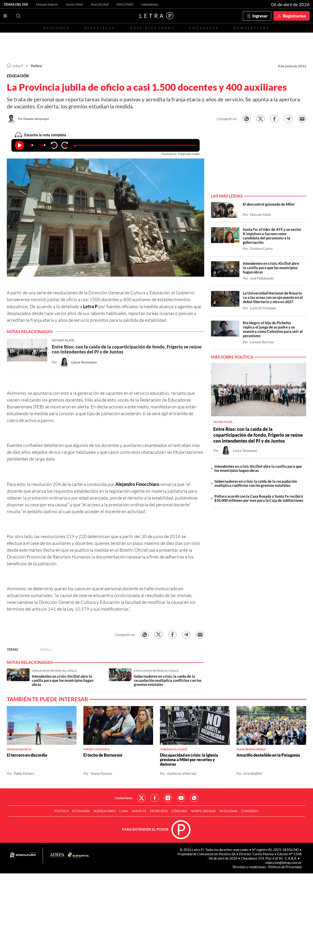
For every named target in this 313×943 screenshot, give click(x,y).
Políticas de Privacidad (284, 867)
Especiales (99, 28)
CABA (123, 811)
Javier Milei (74, 4)
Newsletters (251, 28)
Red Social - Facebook (155, 798)
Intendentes (150, 4)
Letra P (17, 65)
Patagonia (228, 811)
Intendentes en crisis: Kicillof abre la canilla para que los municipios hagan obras (258, 468)
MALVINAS (125, 4)
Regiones (57, 28)
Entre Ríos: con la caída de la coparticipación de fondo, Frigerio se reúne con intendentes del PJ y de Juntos (258, 434)
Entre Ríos (159, 811)
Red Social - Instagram (168, 798)
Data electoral (152, 28)
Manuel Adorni (47, 4)
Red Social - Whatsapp (194, 798)
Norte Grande (203, 811)
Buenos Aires (105, 811)
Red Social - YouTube (181, 798)
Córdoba (179, 811)
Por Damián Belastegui (33, 119)
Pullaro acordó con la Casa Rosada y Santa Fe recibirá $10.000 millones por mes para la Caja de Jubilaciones (258, 498)
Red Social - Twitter (141, 798)
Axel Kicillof (100, 4)
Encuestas (204, 28)
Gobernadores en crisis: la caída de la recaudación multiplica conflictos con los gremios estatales (255, 483)
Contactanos (123, 798)
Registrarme (294, 15)
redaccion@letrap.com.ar (283, 862)
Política (36, 65)
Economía (81, 811)
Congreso (250, 811)
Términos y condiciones (249, 867)
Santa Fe (139, 811)
